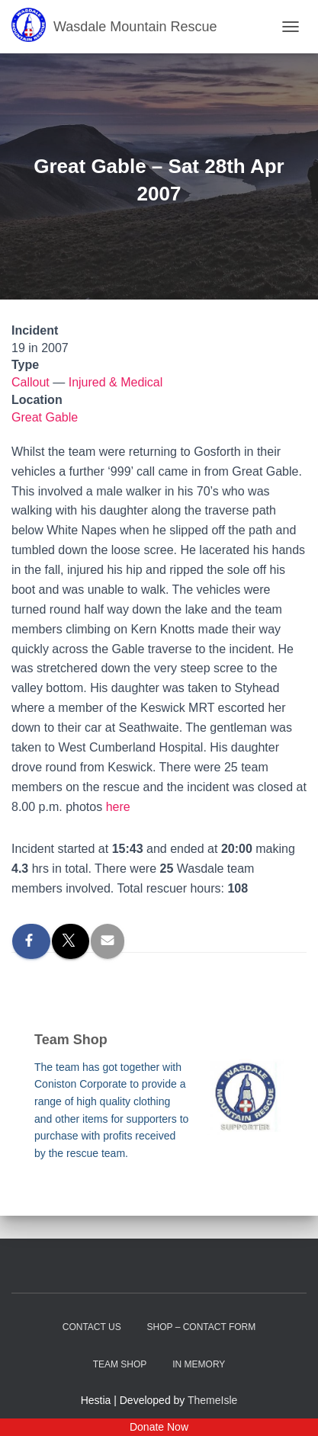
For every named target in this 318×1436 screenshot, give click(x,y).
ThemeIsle (212, 1400)
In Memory (198, 1364)
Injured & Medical (116, 382)
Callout (30, 382)
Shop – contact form (201, 1327)
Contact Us (92, 1327)
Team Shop (120, 1364)
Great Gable (44, 417)
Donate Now (159, 1427)
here (118, 806)
